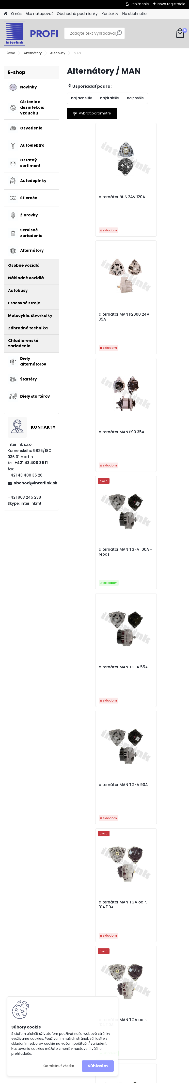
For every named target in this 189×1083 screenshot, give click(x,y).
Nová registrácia (171, 3)
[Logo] (37, 33)
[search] (119, 35)
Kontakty (110, 13)
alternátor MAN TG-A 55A (92, 434)
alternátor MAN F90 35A (95, 314)
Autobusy (57, 53)
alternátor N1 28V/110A (152, 667)
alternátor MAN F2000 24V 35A (152, 199)
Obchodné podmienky (77, 13)
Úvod (11, 53)
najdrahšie (109, 98)
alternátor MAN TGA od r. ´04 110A (96, 552)
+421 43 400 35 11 (31, 462)
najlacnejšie (81, 98)
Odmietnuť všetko (58, 1066)
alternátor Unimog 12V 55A (123, 787)
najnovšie (135, 98)
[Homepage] (5, 14)
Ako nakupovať (39, 13)
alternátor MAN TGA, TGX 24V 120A (96, 670)
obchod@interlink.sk (34, 483)
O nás (16, 13)
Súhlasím (98, 1066)
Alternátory (33, 53)
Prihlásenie (140, 3)
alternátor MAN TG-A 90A (151, 434)
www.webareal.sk (114, 1078)
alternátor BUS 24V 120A (95, 197)
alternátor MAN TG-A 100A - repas (151, 317)
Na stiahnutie (134, 13)
